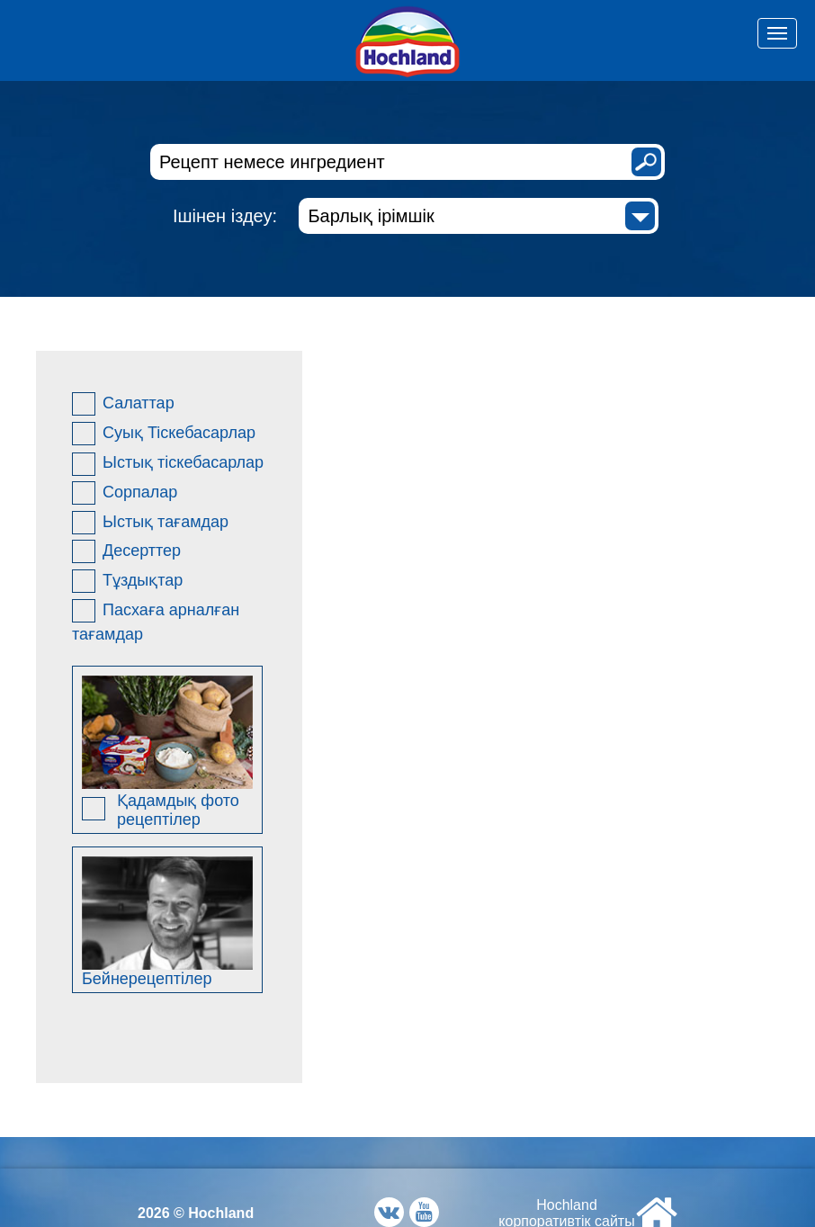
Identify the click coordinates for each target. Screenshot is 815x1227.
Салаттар (123, 404)
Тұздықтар (127, 581)
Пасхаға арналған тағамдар (155, 621)
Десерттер (126, 551)
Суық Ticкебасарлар (163, 433)
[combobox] (478, 216)
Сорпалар (124, 493)
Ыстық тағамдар (150, 522)
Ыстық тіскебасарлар (168, 464)
